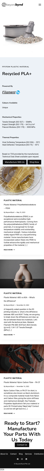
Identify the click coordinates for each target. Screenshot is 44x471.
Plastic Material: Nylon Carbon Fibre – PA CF (22, 382)
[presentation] (22, 181)
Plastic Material (13, 200)
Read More (9, 250)
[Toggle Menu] (39, 4)
